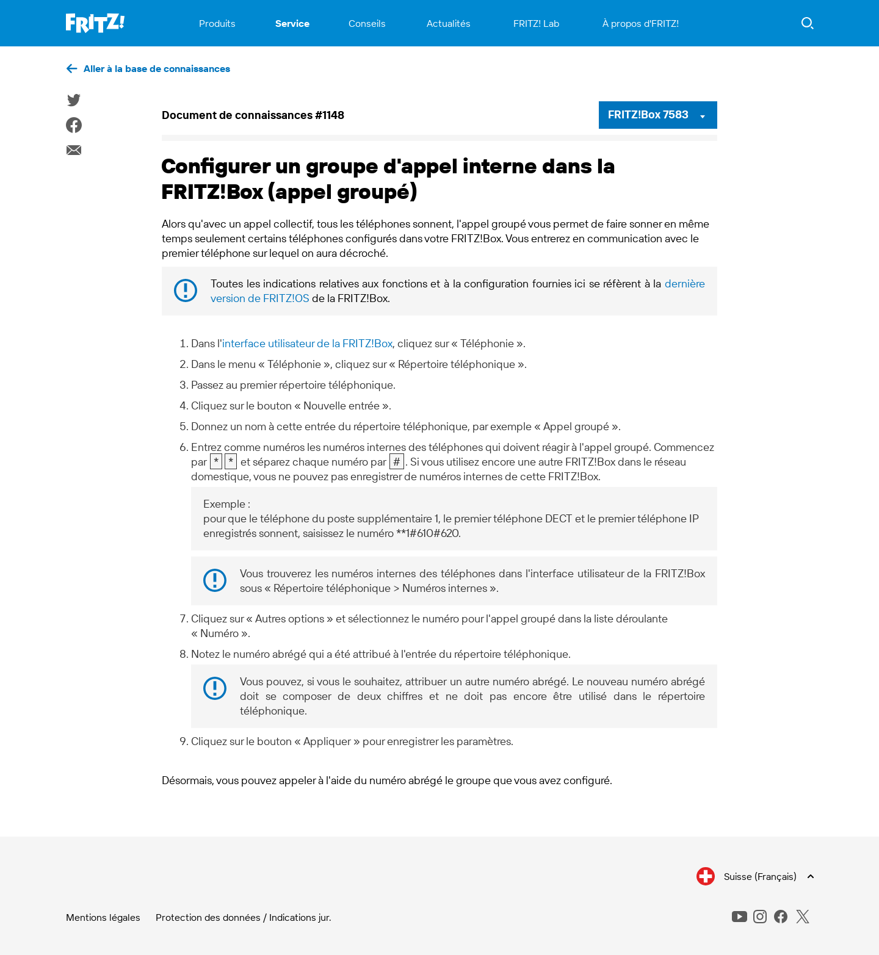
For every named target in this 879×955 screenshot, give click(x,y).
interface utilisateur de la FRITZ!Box (307, 343)
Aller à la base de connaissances (157, 68)
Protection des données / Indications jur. (243, 917)
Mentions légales (103, 917)
